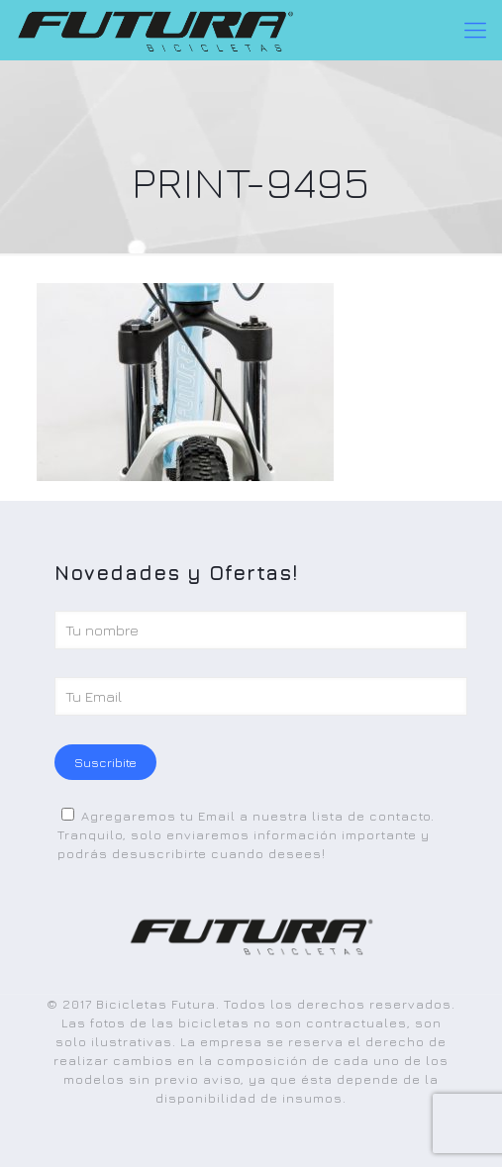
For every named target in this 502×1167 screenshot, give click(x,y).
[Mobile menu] (475, 30)
